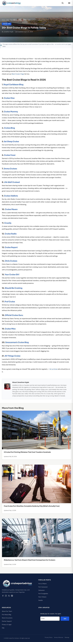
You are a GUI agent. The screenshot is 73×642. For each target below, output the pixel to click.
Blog (8, 20)
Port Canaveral (42, 587)
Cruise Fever (10, 155)
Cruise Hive (9, 98)
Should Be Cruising (13, 288)
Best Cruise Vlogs (18, 74)
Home (3, 20)
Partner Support (7, 621)
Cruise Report (11, 247)
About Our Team (7, 611)
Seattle (40, 600)
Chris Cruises (11, 261)
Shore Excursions (7, 618)
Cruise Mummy (11, 111)
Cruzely (7, 223)
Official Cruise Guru (14, 315)
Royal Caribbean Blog (13, 84)
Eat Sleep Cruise (11, 141)
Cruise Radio (11, 234)
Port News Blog (6, 614)
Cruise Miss (10, 329)
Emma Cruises (10, 168)
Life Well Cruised (12, 182)
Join (65, 618)
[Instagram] (6, 596)
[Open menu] (69, 3)
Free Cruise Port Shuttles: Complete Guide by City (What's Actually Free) (32, 506)
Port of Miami (42, 583)
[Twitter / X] (9, 596)
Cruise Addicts (11, 196)
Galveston (41, 590)
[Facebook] (3, 596)
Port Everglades (43, 593)
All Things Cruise (12, 356)
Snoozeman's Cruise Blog (17, 342)
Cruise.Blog (9, 128)
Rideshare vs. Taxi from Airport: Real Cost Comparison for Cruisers (29, 560)
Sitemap (67, 637)
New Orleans (42, 597)
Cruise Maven (11, 209)
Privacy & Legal (6, 624)
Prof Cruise (10, 301)
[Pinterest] (12, 596)
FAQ (3, 628)
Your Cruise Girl (12, 274)
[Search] (62, 3)
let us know (53, 369)
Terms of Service (58, 637)
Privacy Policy (48, 637)
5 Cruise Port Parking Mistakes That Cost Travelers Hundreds (27, 452)
